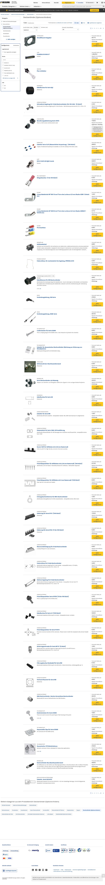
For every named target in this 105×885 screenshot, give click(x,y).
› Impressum (56, 869)
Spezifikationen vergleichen (95, 23)
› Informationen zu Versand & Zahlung (62, 871)
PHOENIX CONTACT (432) (9, 65)
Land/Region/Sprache (10, 870)
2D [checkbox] (5, 85)
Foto (84, 23)
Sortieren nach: (44, 27)
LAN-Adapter (50, 814)
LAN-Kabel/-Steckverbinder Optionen (36, 814)
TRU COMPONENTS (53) (9, 73)
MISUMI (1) (6, 63)
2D (40, 288)
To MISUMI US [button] (94, 10)
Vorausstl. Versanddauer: (67, 27)
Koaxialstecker (6, 36)
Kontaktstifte (46, 810)
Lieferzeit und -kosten (62, 22)
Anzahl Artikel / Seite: (28, 27)
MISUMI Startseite (5, 14)
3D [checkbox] (5, 88)
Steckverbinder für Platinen (58, 810)
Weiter (103, 28)
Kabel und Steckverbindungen (18, 14)
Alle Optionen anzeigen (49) (9, 78)
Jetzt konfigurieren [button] (97, 44)
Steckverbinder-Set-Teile (7, 814)
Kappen (78, 810)
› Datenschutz (67, 869)
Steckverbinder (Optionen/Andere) (7, 27)
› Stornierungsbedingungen (79, 869)
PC (55, 850)
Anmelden (79, 2)
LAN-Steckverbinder (20, 814)
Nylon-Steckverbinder (35, 810)
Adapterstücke (70, 810)
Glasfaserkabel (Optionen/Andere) (63, 814)
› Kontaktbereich (91, 869)
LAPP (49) (6, 75)
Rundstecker (6, 33)
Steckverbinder (30, 14)
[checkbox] (10, 63)
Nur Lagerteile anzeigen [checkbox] (10, 52)
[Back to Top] (103, 876)
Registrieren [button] (68, 2)
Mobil (48, 850)
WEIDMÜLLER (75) (8, 70)
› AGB (61, 869)
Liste (77, 23)
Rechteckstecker (6, 31)
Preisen (70, 22)
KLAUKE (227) (7, 68)
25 (100, 28)
